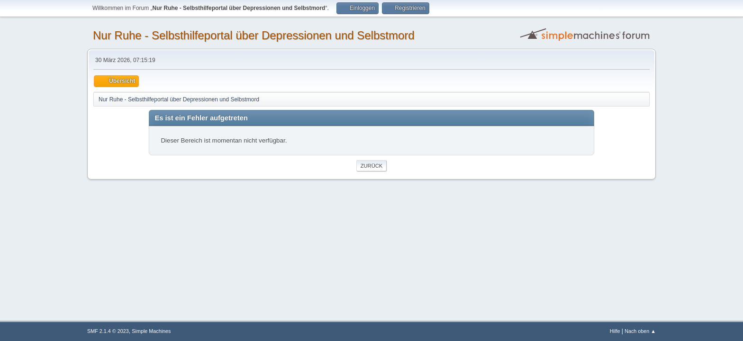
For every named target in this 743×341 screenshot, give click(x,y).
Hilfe (615, 331)
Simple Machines (151, 331)
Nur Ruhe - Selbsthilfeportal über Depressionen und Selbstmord (254, 35)
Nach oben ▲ (640, 331)
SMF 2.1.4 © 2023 (108, 331)
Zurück (372, 166)
